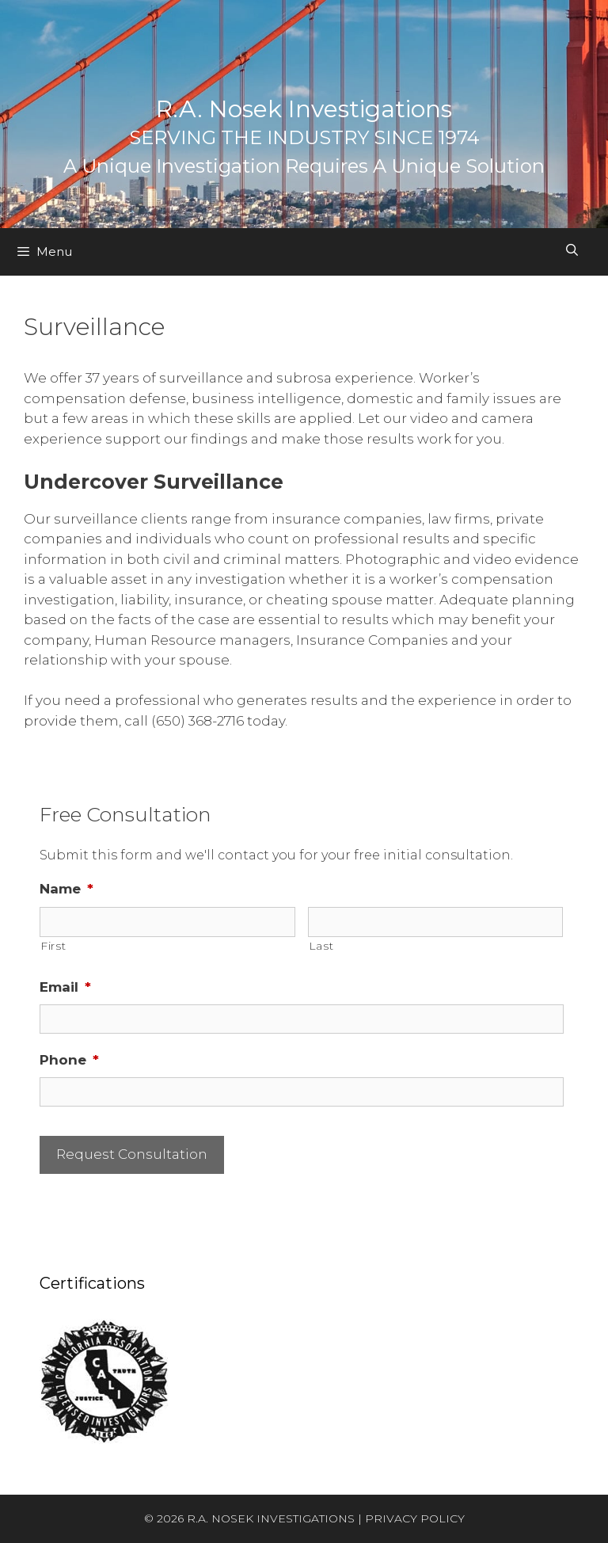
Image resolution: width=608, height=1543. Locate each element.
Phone (69, 1060)
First (53, 945)
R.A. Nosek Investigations (304, 109)
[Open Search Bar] (572, 250)
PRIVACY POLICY (415, 1518)
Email (65, 987)
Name (66, 889)
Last (321, 945)
